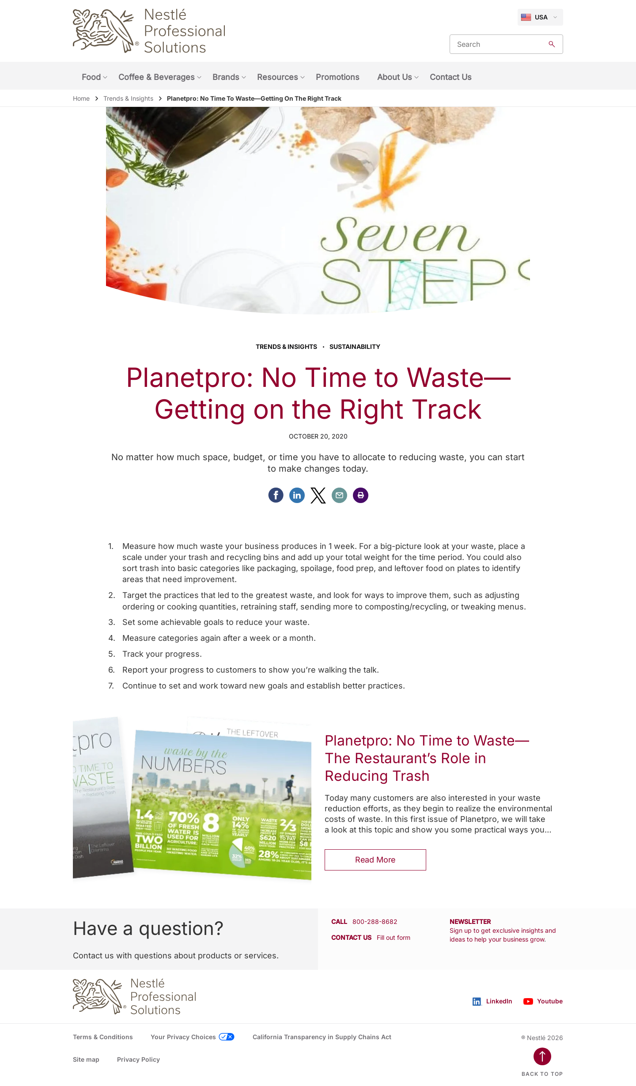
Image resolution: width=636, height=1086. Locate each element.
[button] (360, 495)
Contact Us (451, 77)
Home (81, 98)
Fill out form (393, 937)
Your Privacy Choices (183, 1037)
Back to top (542, 1074)
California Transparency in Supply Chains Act (322, 1037)
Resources (277, 77)
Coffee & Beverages (156, 77)
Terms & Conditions (103, 1037)
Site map (86, 1059)
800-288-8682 (375, 921)
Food (91, 77)
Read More (375, 859)
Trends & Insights (128, 98)
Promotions (338, 77)
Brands (225, 77)
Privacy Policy (138, 1059)
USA (534, 17)
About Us (394, 77)
